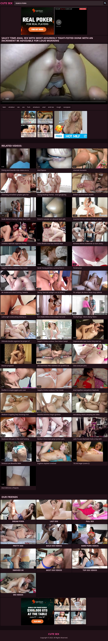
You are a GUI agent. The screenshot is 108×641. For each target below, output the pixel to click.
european (66, 107)
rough (59, 107)
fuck (28, 107)
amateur (12, 107)
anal (43, 107)
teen (4, 107)
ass (23, 107)
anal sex (51, 107)
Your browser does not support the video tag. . (54, 74)
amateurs (36, 107)
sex (18, 107)
